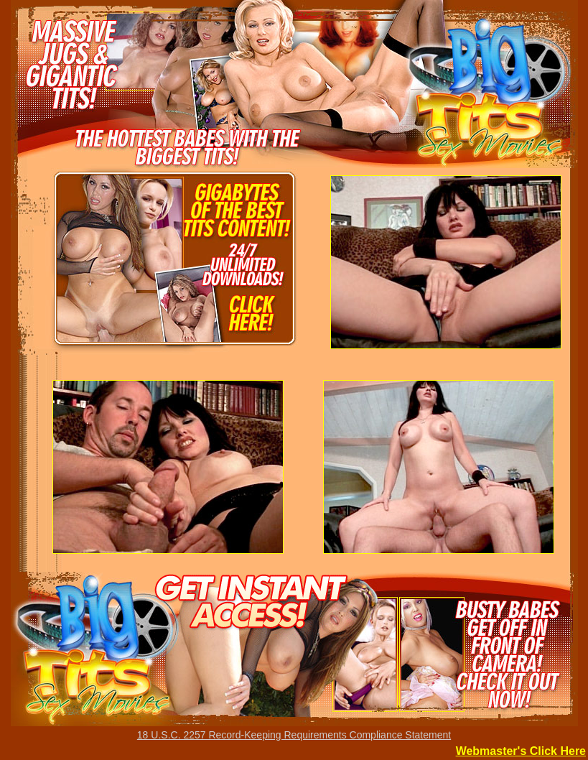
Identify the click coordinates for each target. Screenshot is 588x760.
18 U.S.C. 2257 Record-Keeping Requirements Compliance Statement (294, 735)
